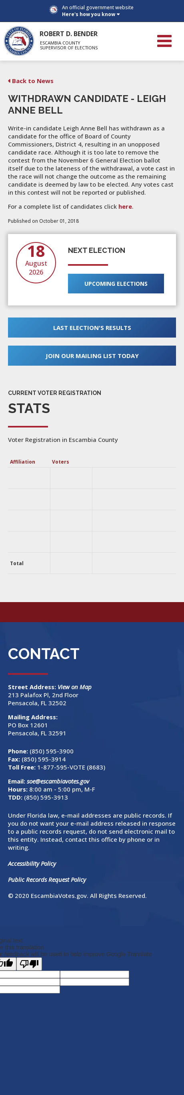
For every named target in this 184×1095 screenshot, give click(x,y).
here (125, 206)
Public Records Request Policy (47, 879)
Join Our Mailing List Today (92, 356)
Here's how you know (88, 14)
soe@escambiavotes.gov (58, 781)
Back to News (33, 81)
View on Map (75, 687)
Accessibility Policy (32, 863)
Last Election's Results (92, 328)
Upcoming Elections (116, 283)
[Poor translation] (29, 964)
